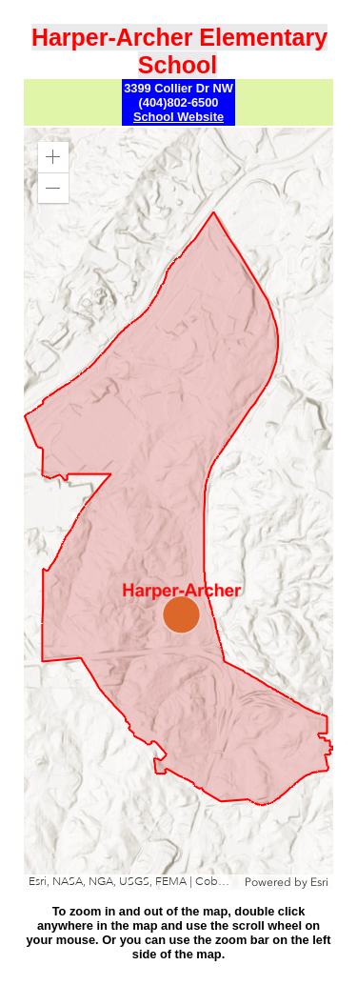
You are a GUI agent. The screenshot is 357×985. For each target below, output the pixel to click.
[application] (178, 509)
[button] (53, 157)
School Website (178, 117)
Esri (319, 882)
